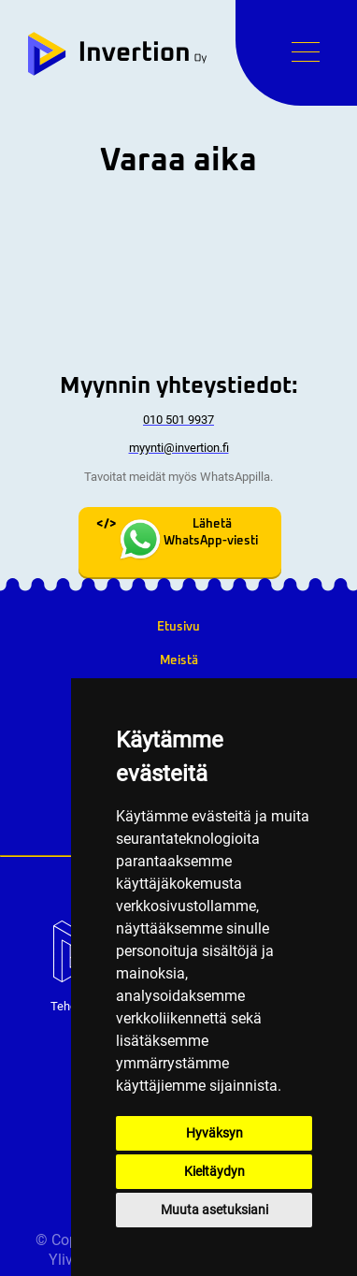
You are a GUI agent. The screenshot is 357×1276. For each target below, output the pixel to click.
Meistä (179, 660)
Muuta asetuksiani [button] (214, 1209)
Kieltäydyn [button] (214, 1171)
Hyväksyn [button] (214, 1132)
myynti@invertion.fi (179, 448)
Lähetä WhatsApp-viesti (187, 542)
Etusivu (178, 626)
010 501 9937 (178, 420)
